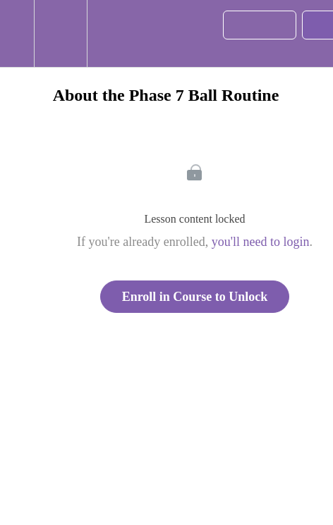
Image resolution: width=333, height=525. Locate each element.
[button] (17, 33)
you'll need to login (261, 242)
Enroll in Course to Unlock (195, 297)
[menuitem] (60, 33)
